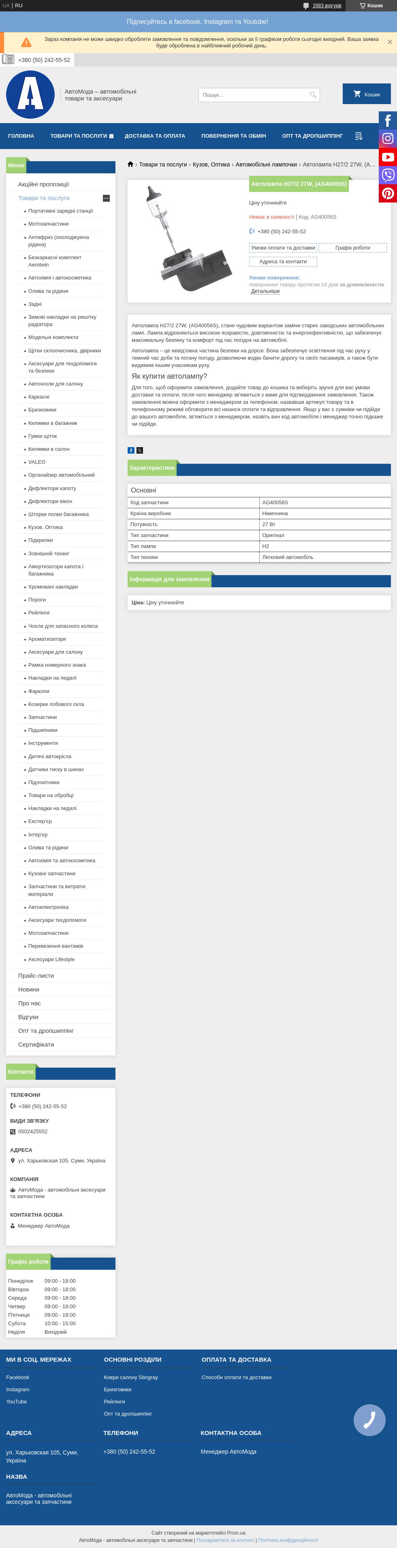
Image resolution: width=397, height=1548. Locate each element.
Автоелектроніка (48, 907)
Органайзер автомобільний (61, 475)
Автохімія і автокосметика (59, 278)
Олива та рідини (48, 291)
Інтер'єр (37, 835)
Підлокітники (44, 782)
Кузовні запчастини (51, 873)
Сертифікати (36, 1044)
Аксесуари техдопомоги (57, 920)
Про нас (29, 1003)
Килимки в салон (49, 449)
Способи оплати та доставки (236, 1377)
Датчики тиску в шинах (56, 769)
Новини (28, 989)
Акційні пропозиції (43, 184)
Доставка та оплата (155, 136)
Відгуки (28, 1016)
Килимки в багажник (52, 423)
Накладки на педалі (52, 678)
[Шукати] (313, 95)
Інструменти (43, 743)
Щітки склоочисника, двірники (64, 351)
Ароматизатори (47, 639)
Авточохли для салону (55, 384)
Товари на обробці (50, 795)
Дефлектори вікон (50, 501)
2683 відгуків (327, 6)
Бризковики (42, 410)
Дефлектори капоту (52, 488)
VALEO (36, 462)
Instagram (18, 1389)
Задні (35, 304)
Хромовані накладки (53, 587)
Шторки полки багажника (58, 514)
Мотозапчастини (48, 224)
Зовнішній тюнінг (48, 553)
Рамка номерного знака (57, 665)
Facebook (17, 1377)
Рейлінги (38, 613)
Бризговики (117, 1389)
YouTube (16, 1402)
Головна (21, 136)
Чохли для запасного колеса (63, 626)
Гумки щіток (42, 436)
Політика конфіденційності (288, 1540)
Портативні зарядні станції (60, 211)
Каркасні (38, 397)
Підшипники (43, 730)
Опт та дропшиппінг (312, 136)
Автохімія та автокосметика (61, 860)
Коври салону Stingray (131, 1377)
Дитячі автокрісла (49, 756)
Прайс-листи (36, 975)
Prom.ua (236, 1533)
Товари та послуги (78, 136)
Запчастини (42, 717)
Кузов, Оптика (211, 164)
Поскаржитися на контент (225, 1540)
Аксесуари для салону (55, 652)
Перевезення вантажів (55, 946)
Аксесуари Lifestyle (51, 959)
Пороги (37, 600)
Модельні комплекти (53, 337)
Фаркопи (38, 691)
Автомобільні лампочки (266, 164)
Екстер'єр (40, 821)
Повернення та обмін (233, 136)
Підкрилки (40, 540)
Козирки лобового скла (56, 704)
